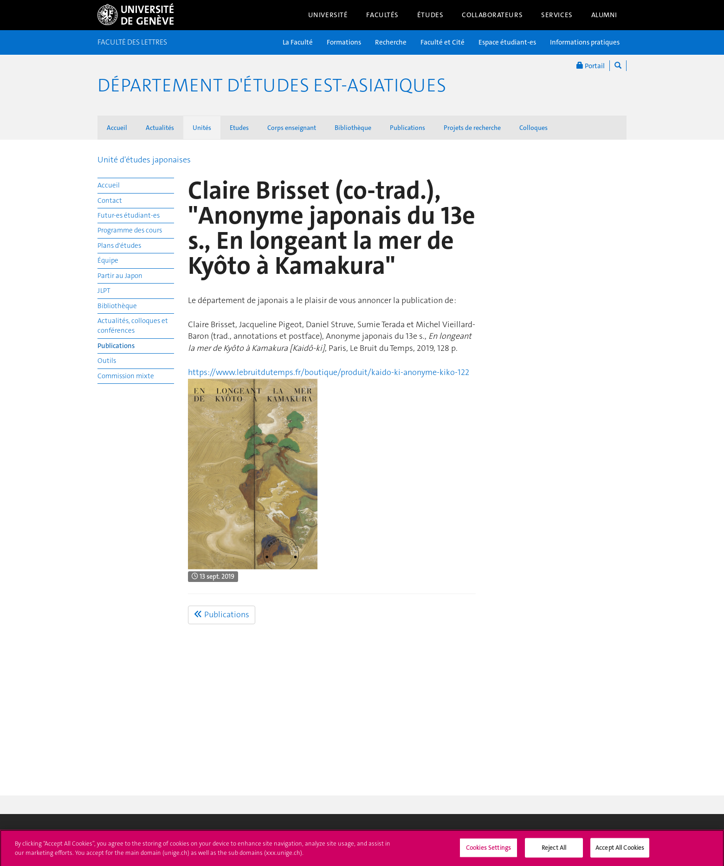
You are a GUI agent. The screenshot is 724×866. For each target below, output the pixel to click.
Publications (407, 127)
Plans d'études (119, 245)
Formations (344, 42)
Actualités (160, 127)
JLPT (103, 290)
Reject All (554, 851)
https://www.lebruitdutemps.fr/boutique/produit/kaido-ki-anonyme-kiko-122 (328, 372)
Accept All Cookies (619, 851)
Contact (109, 200)
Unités (202, 127)
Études (430, 14)
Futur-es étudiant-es (128, 215)
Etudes (239, 127)
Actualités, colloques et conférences (132, 325)
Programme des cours (129, 230)
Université (328, 14)
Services (557, 14)
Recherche (391, 42)
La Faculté (298, 42)
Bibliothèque (353, 127)
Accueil (117, 127)
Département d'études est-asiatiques (271, 85)
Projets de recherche (472, 127)
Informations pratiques (585, 42)
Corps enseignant (291, 127)
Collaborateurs (492, 14)
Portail (590, 66)
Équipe (107, 260)
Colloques (533, 127)
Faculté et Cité (442, 42)
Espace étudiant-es (507, 42)
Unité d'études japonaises (144, 159)
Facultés (382, 14)
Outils (106, 360)
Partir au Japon (119, 275)
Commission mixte (125, 376)
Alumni (604, 14)
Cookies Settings (488, 851)
